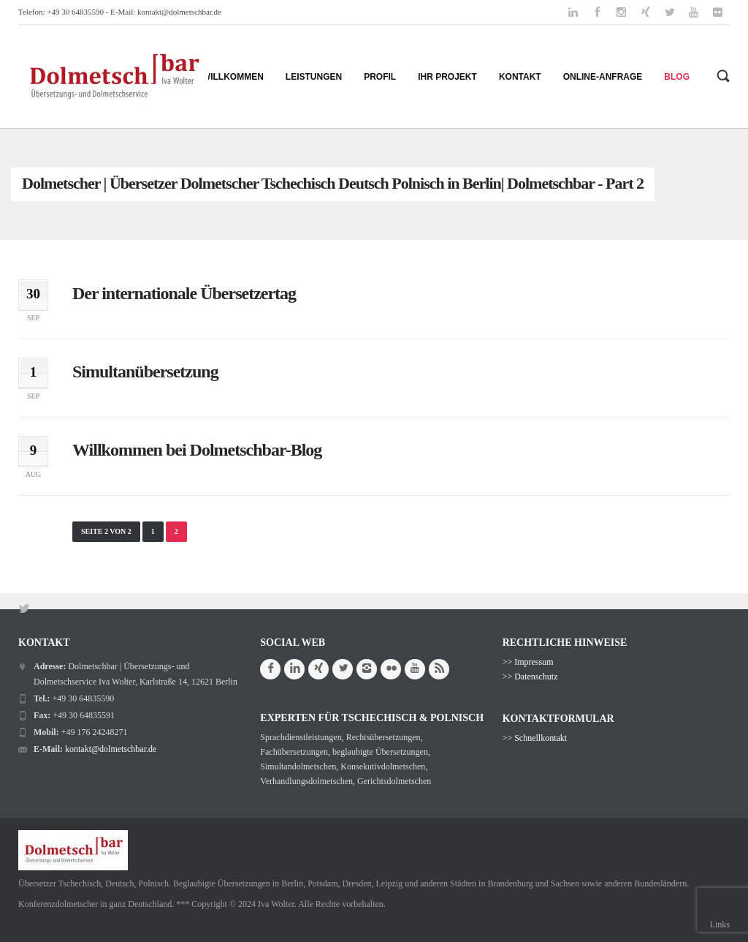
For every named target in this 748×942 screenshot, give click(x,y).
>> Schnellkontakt (535, 738)
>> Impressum (528, 662)
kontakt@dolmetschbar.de (179, 11)
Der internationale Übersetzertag (184, 293)
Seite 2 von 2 (106, 531)
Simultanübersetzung (145, 371)
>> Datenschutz (530, 676)
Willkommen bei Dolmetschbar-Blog (196, 449)
